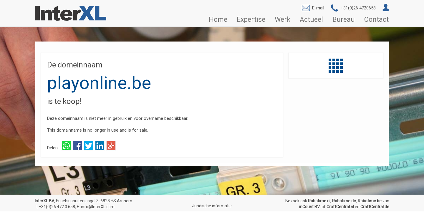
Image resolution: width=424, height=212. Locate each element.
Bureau (343, 20)
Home (218, 20)
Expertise (251, 20)
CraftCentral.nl (340, 206)
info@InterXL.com (98, 206)
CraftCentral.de (374, 206)
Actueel (311, 20)
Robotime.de (344, 200)
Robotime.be (370, 200)
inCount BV (309, 206)
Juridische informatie (212, 205)
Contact (376, 20)
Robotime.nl (319, 200)
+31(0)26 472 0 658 (57, 206)
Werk (282, 20)
